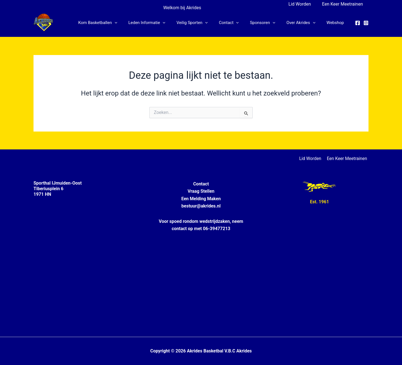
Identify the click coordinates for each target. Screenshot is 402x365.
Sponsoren (269, 22)
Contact (238, 22)
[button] (132, 22)
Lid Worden (303, 4)
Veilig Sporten (204, 22)
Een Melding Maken (201, 198)
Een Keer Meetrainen (343, 4)
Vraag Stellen (201, 191)
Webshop (336, 22)
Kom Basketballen (115, 22)
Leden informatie (162, 22)
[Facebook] (357, 22)
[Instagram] (365, 22)
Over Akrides (305, 22)
